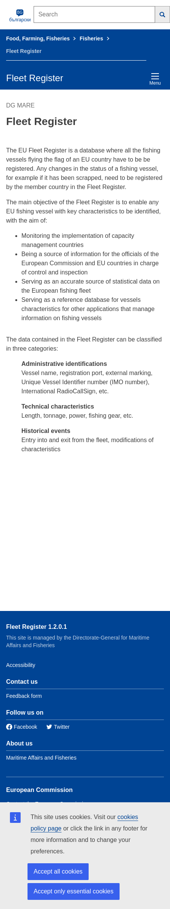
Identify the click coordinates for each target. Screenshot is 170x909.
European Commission (39, 790)
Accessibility (20, 665)
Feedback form (24, 696)
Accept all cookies (58, 871)
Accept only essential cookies (73, 891)
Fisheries (91, 38)
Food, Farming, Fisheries (38, 38)
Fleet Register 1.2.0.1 (36, 627)
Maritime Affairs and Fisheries (41, 758)
